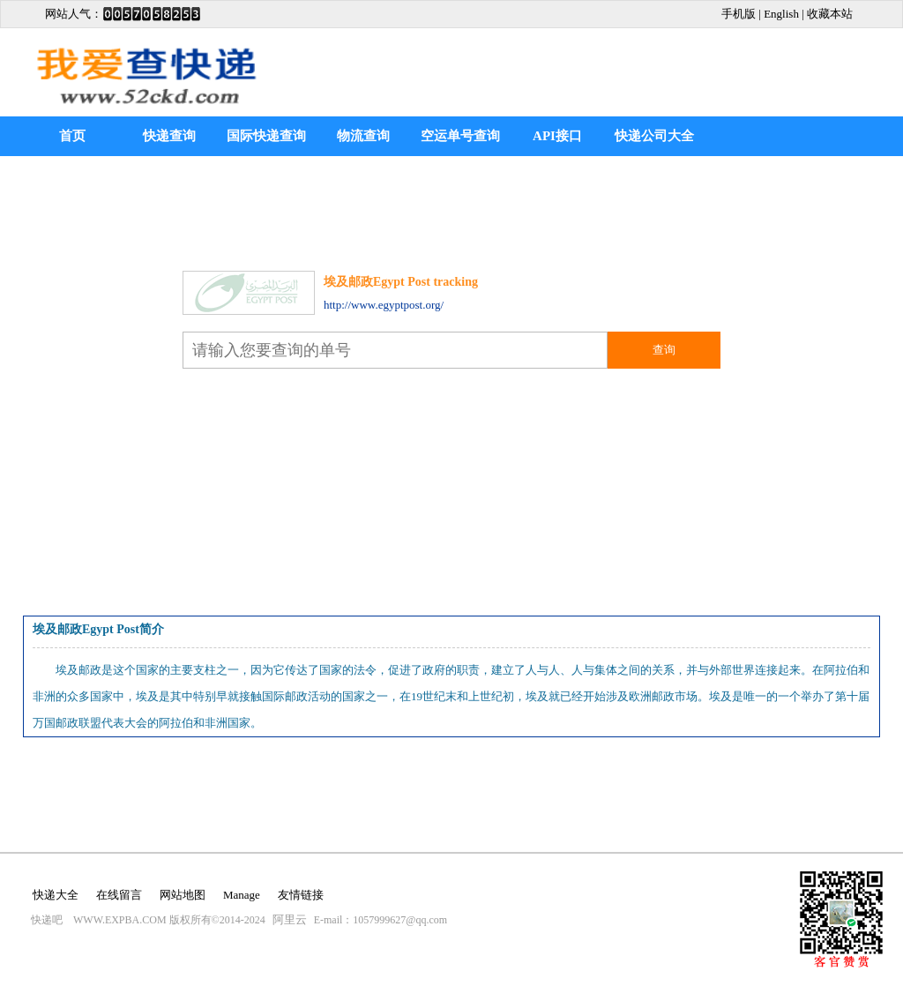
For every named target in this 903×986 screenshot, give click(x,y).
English (781, 13)
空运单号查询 (460, 136)
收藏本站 (830, 13)
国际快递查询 (266, 136)
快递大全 (55, 894)
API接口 (557, 136)
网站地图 (182, 894)
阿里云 (289, 919)
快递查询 (169, 136)
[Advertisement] (672, 59)
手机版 (738, 13)
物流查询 (363, 136)
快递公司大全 (654, 136)
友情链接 (301, 894)
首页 (72, 136)
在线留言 (119, 894)
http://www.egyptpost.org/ (384, 304)
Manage (241, 894)
